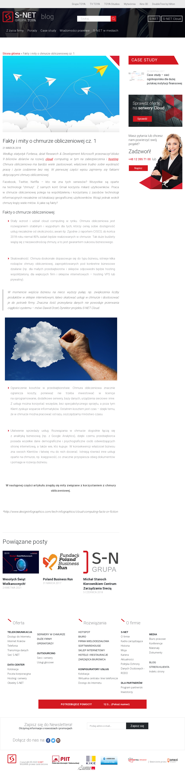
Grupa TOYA (79, 4)
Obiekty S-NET (15, 682)
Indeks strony (156, 671)
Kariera (125, 654)
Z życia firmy (15, 30)
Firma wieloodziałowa (93, 641)
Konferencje (156, 643)
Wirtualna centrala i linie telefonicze (98, 678)
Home (3, 30)
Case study (48, 30)
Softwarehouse (89, 645)
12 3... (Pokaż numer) (116, 704)
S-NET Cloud (172, 19)
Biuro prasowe (157, 638)
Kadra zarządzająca (132, 641)
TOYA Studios (112, 4)
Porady (32, 30)
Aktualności (127, 659)
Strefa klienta (159, 667)
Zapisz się (137, 726)
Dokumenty (155, 652)
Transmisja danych (18, 650)
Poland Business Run (58, 579)
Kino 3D (144, 4)
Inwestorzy (127, 692)
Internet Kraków (16, 641)
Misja (124, 650)
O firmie (125, 636)
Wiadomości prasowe (75, 30)
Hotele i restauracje (93, 654)
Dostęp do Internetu (19, 636)
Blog (152, 662)
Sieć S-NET (13, 654)
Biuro (82, 636)
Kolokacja (13, 669)
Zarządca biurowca (92, 659)
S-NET (154, 19)
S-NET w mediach (105, 30)
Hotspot (84, 632)
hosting (113, 159)
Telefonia (13, 645)
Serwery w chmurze (51, 634)
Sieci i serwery (45, 657)
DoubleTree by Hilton (163, 4)
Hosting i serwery (17, 678)
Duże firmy (44, 639)
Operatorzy (45, 643)
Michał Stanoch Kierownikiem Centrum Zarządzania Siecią (99, 583)
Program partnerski (132, 687)
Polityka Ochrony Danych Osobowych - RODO (133, 668)
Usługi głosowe (45, 662)
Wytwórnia (130, 4)
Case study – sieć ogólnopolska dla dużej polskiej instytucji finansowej (164, 79)
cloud (49, 159)
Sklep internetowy (91, 650)
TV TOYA (95, 4)
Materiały (154, 648)
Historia (125, 645)
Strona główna (11, 53)
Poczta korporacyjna (19, 673)
